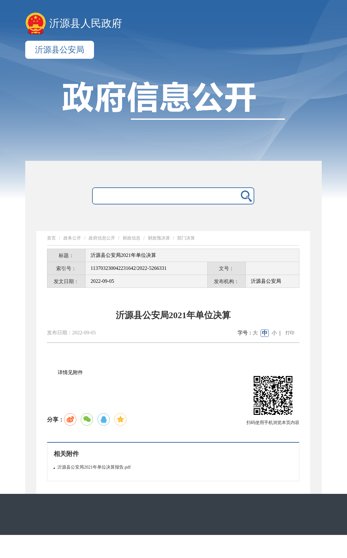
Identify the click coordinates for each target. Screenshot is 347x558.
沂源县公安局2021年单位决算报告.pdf (94, 467)
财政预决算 (159, 238)
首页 (51, 238)
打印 (289, 333)
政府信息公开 (102, 238)
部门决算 (186, 238)
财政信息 (131, 238)
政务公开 (72, 238)
